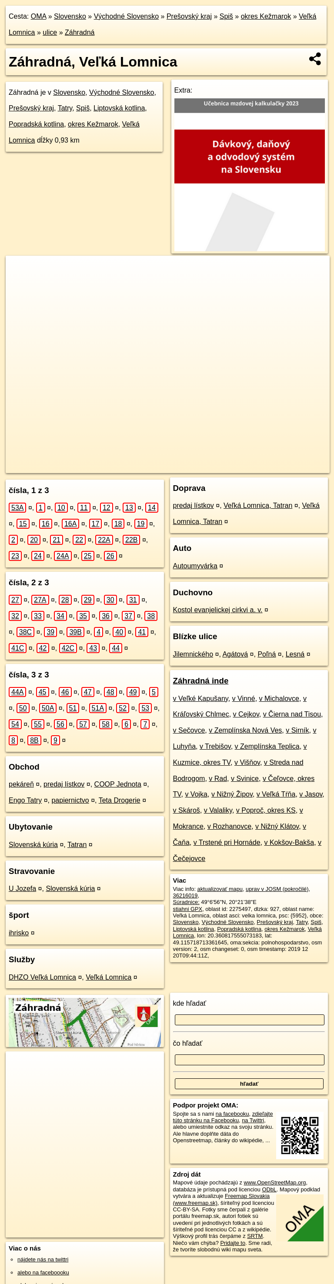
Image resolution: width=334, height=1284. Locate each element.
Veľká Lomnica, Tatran (258, 505)
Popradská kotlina (36, 124)
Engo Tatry (25, 800)
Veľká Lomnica (108, 977)
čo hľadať (188, 1043)
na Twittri (253, 1120)
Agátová (235, 654)
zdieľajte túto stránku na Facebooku (223, 1117)
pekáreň (21, 784)
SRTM (255, 1236)
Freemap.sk (207, 466)
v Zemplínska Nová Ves (245, 730)
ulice (50, 32)
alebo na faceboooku (43, 1272)
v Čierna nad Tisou (292, 714)
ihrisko (19, 933)
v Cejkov (246, 714)
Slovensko (70, 16)
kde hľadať (190, 1003)
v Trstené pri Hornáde (227, 842)
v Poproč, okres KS (266, 810)
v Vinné (243, 698)
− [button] (20, 283)
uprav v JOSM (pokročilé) (277, 889)
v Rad (218, 778)
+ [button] (20, 270)
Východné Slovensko (126, 16)
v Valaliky (218, 810)
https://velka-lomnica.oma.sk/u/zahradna (281, 466)
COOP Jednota (117, 784)
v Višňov (247, 762)
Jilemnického (193, 654)
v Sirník (297, 730)
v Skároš (186, 810)
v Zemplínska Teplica (267, 746)
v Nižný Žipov (232, 794)
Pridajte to (232, 1243)
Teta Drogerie (119, 800)
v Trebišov (215, 746)
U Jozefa (22, 888)
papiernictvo (70, 800)
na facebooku (232, 1114)
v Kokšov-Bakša (289, 842)
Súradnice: (186, 902)
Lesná (295, 654)
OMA (39, 16)
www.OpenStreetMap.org (275, 1182)
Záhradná (80, 32)
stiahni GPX (188, 909)
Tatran (77, 844)
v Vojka (196, 794)
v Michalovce (279, 698)
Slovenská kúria (33, 844)
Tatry (65, 108)
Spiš (226, 16)
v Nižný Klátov (277, 826)
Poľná (266, 654)
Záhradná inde (201, 680)
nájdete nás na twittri (42, 1259)
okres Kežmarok (266, 16)
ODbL (269, 1189)
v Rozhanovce (229, 826)
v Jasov (310, 794)
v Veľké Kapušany (200, 698)
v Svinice (245, 778)
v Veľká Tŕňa (276, 794)
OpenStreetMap (162, 466)
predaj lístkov (63, 784)
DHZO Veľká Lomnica (42, 977)
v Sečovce (189, 730)
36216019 (185, 895)
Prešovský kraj (189, 16)
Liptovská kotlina (119, 108)
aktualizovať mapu (220, 889)
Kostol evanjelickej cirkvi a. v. (218, 610)
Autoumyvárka (195, 566)
